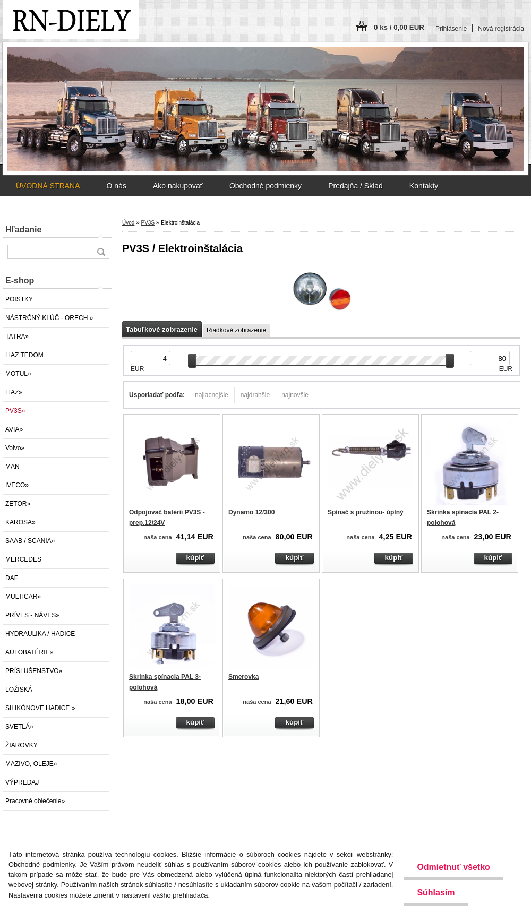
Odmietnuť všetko (453, 867)
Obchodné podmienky (265, 186)
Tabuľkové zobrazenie (162, 329)
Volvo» (14, 448)
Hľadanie (23, 229)
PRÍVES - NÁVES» (32, 615)
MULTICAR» (23, 596)
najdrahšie (255, 395)
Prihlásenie (451, 28)
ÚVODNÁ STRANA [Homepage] (48, 186)
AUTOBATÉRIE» (29, 652)
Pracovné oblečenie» (35, 801)
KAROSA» (20, 522)
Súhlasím (436, 892)
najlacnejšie (211, 395)
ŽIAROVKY (21, 745)
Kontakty (423, 186)
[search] (101, 251)
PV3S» (15, 411)
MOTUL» (18, 373)
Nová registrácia (501, 28)
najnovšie (295, 395)
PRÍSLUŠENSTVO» (33, 671)
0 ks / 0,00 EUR (399, 27)
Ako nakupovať (178, 186)
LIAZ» (13, 392)
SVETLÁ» (19, 726)
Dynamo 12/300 (251, 512)
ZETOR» (17, 503)
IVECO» (17, 485)
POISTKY (19, 299)
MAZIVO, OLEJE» (31, 764)
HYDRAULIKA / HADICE (40, 633)
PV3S (148, 223)
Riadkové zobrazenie (236, 330)
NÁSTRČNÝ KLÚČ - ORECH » (49, 318)
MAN (12, 466)
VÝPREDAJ (22, 782)
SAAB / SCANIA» (30, 541)
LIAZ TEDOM (24, 355)
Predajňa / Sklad (355, 186)
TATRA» (17, 336)
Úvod (128, 223)
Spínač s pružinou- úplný (366, 512)
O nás (116, 186)
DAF (11, 578)
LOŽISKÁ (18, 689)
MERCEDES (23, 559)
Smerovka (243, 676)
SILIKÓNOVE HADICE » (40, 708)
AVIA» (14, 429)
